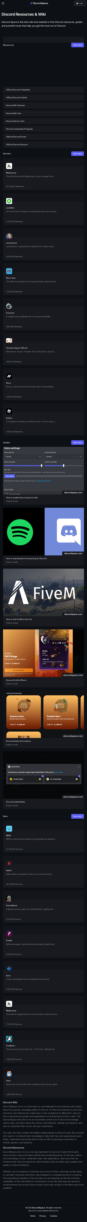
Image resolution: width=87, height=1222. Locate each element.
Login (79, 3)
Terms (32, 1216)
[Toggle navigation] (3, 3)
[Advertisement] (43, 67)
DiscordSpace (39, 3)
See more (77, 45)
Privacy (42, 1216)
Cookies (53, 1216)
